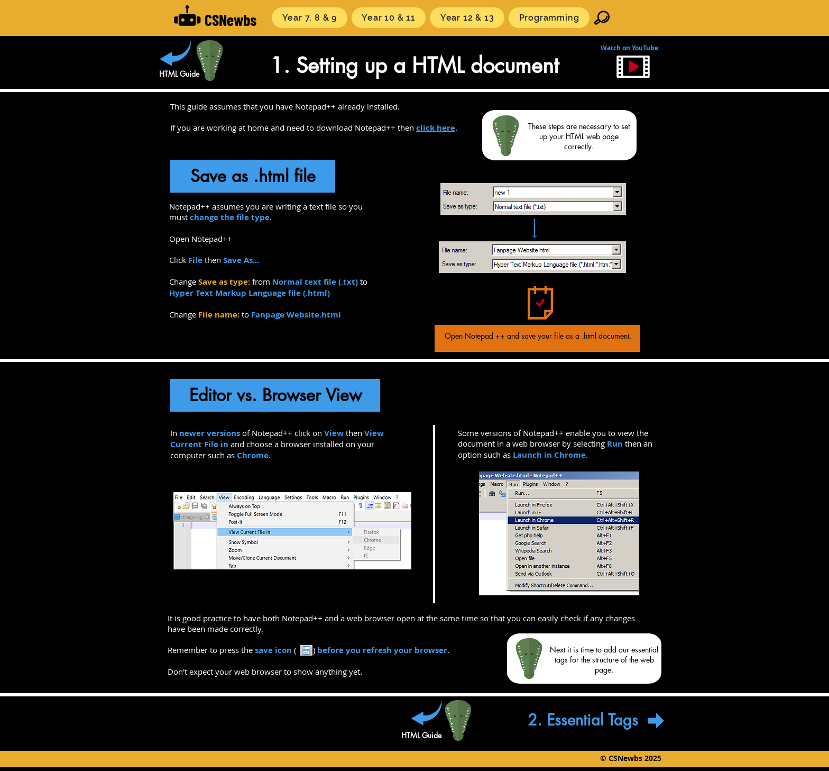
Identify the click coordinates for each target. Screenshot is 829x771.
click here (435, 127)
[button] (309, 17)
